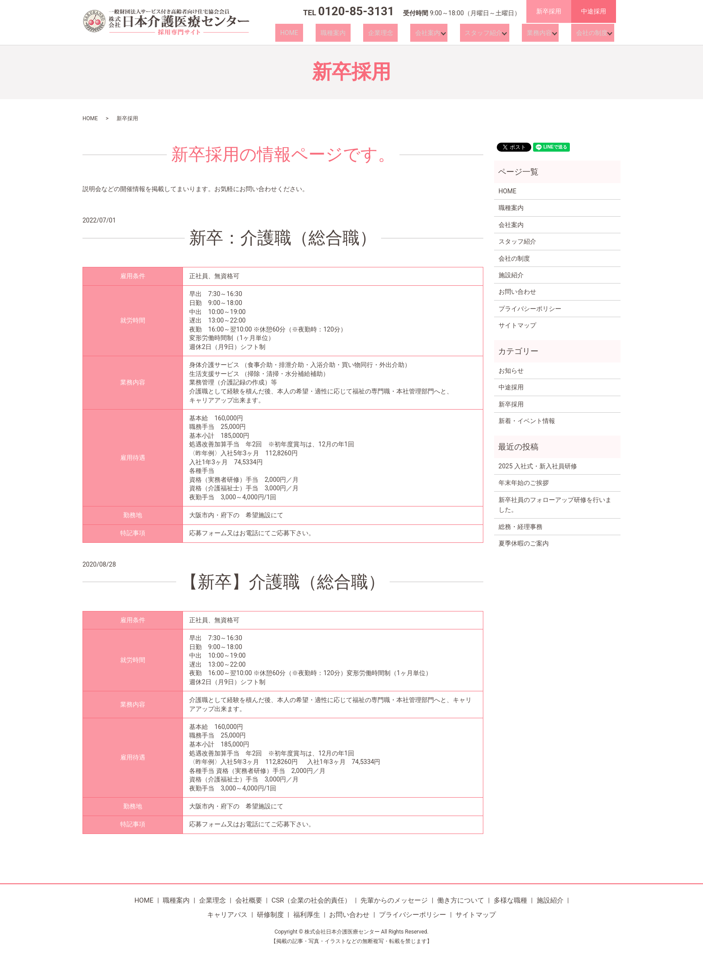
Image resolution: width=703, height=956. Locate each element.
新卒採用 (548, 11)
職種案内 (359, 32)
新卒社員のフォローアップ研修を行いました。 (555, 504)
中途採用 (593, 11)
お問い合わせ (517, 291)
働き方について (460, 900)
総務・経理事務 (520, 526)
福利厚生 (306, 915)
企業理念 (397, 32)
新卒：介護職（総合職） (283, 238)
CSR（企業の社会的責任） (311, 900)
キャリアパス (227, 915)
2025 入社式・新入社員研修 (538, 466)
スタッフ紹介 (487, 32)
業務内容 (540, 32)
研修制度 (270, 915)
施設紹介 (511, 275)
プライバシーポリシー (530, 308)
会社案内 (434, 32)
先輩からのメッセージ (394, 900)
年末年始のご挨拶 (524, 482)
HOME (325, 32)
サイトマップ (517, 325)
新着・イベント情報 (527, 420)
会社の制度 (589, 32)
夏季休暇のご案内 (524, 543)
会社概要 (248, 900)
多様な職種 (510, 900)
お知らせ (511, 370)
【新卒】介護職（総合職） (283, 582)
